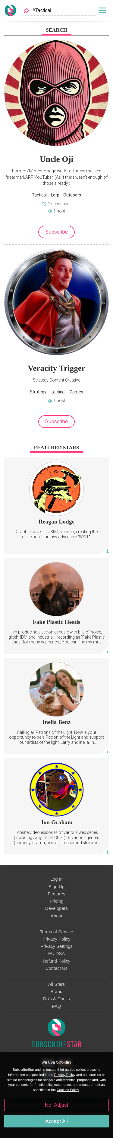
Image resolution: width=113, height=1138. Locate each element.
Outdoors (72, 195)
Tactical (39, 195)
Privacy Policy (56, 939)
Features (56, 893)
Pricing (56, 901)
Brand (57, 991)
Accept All (56, 1121)
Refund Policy (57, 961)
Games (76, 391)
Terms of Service (56, 931)
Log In (56, 879)
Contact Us (56, 968)
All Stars (56, 984)
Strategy (38, 391)
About (56, 915)
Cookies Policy (68, 1090)
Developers (56, 908)
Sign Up (56, 886)
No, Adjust (56, 1105)
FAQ (56, 1006)
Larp (55, 195)
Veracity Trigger (56, 368)
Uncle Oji (56, 159)
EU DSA (56, 953)
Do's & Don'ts (56, 998)
